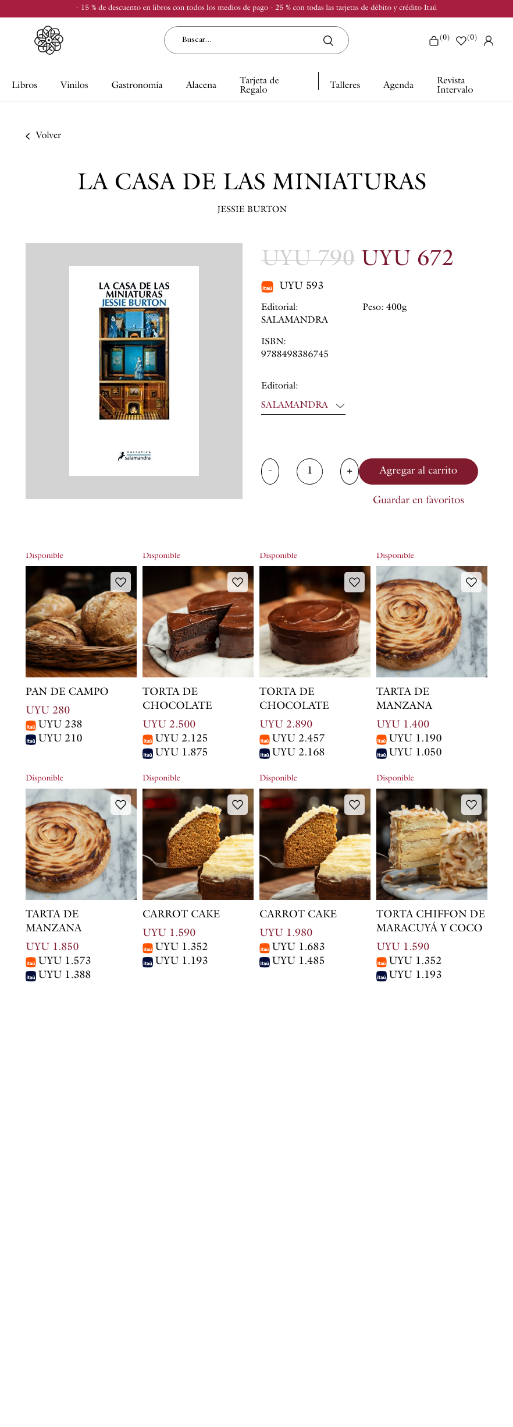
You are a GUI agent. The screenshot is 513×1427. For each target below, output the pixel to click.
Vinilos (74, 86)
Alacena (201, 86)
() (439, 40)
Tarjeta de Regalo (259, 86)
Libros (24, 86)
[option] (134, 371)
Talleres (345, 86)
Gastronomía (137, 86)
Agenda (398, 86)
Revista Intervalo (455, 86)
